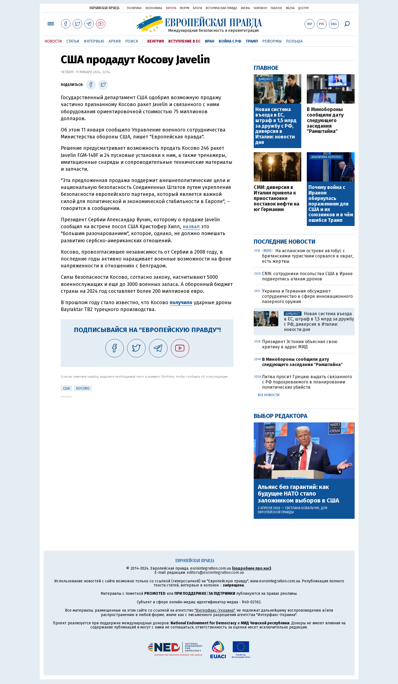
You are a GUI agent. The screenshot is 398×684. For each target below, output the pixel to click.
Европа (171, 8)
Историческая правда (221, 8)
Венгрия (155, 41)
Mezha (290, 8)
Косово (83, 388)
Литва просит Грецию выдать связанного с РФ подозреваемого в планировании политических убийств (307, 382)
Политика (134, 8)
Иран (209, 41)
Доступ (303, 8)
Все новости (268, 395)
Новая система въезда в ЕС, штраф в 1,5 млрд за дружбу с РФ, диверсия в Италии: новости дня (276, 126)
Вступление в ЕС (184, 41)
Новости (53, 41)
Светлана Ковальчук (302, 508)
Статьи (72, 41)
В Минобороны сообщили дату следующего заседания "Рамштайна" (325, 120)
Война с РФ (230, 41)
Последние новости (284, 241)
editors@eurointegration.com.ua (215, 572)
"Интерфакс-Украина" (215, 610)
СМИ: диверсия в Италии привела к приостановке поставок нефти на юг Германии (276, 198)
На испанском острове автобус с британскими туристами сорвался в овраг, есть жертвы (308, 256)
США (66, 388)
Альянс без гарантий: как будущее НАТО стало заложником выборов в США (298, 494)
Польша (294, 41)
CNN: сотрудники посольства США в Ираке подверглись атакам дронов (307, 276)
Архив (115, 41)
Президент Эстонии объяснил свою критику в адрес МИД (299, 344)
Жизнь (245, 8)
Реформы (272, 41)
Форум (184, 8)
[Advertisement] (147, 436)
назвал (191, 226)
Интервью (94, 41)
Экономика (153, 8)
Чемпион (260, 8)
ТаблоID (276, 8)
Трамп (252, 41)
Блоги (197, 8)
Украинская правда (104, 8)
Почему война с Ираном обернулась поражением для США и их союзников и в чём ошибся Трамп (330, 204)
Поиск (131, 41)
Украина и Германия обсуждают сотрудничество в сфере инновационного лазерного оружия (307, 296)
